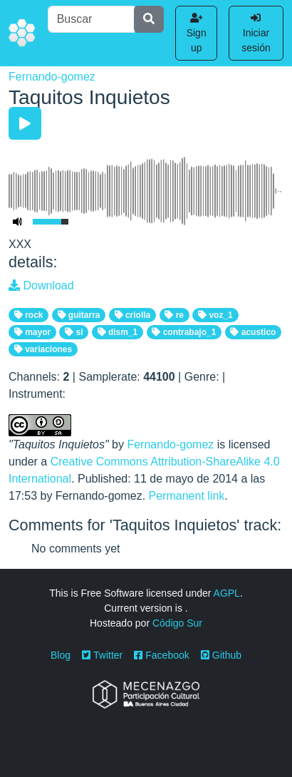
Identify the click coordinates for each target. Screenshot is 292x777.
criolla (133, 315)
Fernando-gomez (52, 77)
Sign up (197, 33)
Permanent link (187, 496)
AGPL (227, 593)
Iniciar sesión (255, 33)
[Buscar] (91, 19)
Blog (61, 655)
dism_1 (118, 332)
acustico (253, 332)
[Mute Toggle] (18, 221)
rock (28, 315)
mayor (32, 332)
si (74, 332)
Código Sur (177, 623)
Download (41, 285)
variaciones (43, 349)
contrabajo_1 (184, 332)
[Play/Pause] (25, 123)
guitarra (79, 315)
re (174, 315)
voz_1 (215, 315)
